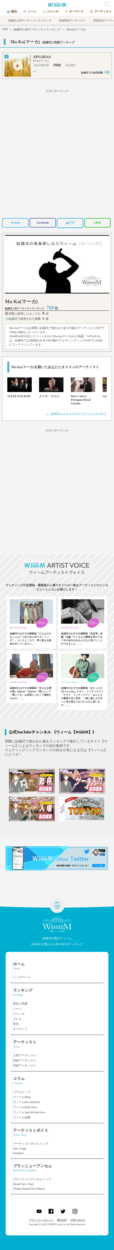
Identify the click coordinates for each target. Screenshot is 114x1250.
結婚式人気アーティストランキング (37, 29)
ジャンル (19, 1013)
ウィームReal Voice (25, 1107)
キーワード (20, 1029)
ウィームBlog (21, 1097)
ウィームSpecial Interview (29, 1112)
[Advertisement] (57, 153)
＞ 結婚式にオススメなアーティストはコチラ (76, 413)
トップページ (22, 977)
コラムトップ (22, 1092)
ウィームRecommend (26, 1102)
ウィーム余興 (22, 1117)
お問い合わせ (77, 1220)
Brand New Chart (23, 1184)
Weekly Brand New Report (29, 1188)
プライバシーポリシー (41, 1220)
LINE (97, 222)
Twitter (15, 222)
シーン (17, 1008)
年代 (16, 1024)
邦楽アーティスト (24, 1060)
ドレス (17, 1019)
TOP (5, 29)
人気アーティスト (24, 1055)
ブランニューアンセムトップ (32, 1179)
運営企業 (62, 1220)
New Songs (19, 1148)
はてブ (70, 223)
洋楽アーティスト (24, 1065)
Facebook (43, 222)
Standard (18, 1153)
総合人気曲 (20, 1003)
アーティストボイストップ (30, 1143)
